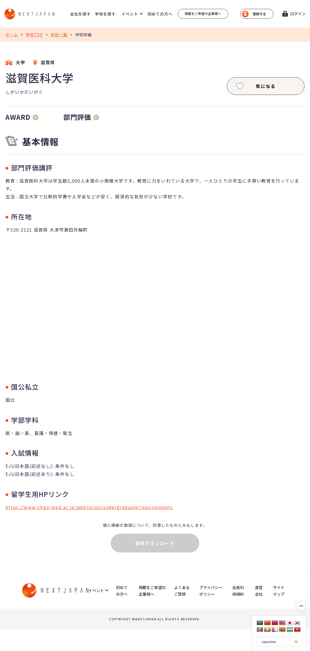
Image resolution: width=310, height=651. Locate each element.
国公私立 (25, 386)
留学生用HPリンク (40, 494)
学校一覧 (59, 34)
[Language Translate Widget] (279, 642)
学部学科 (25, 420)
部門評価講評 (32, 167)
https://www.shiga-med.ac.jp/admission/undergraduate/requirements (89, 507)
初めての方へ (160, 14)
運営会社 (259, 591)
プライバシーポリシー (211, 591)
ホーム (12, 34)
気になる (255, 86)
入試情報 (25, 453)
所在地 (21, 216)
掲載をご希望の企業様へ (203, 13)
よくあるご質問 (182, 591)
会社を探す (80, 14)
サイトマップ (279, 591)
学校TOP (34, 34)
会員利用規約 (238, 591)
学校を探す (105, 14)
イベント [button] (130, 14)
